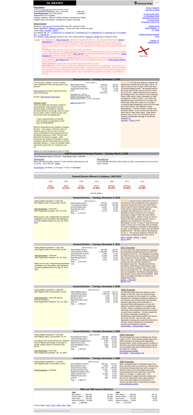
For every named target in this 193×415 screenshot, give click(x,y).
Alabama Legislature (57, 28)
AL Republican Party (151, 16)
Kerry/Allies (124, 353)
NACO (55, 30)
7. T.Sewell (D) (43, 35)
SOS (123, 237)
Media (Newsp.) (151, 28)
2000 (69, 405)
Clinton (136, 237)
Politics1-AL (154, 40)
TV (153, 30)
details (57, 164)
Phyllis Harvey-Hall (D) (117, 60)
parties (129, 237)
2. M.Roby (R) (68, 33)
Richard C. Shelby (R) (94, 37)
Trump (144, 237)
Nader (147, 326)
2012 (53, 405)
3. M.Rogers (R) (81, 33)
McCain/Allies (138, 326)
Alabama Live (154, 26)
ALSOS (124, 120)
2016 (48, 405)
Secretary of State (152, 10)
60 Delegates (39, 168)
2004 (64, 405)
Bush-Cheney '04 (137, 353)
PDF (36, 222)
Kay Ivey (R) (47, 26)
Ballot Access (75, 103)
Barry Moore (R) (62, 60)
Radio (157, 30)
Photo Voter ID (39, 91)
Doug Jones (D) (50, 37)
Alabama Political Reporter (149, 34)
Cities (41, 30)
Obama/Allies (126, 326)
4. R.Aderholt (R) (95, 33)
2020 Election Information (50, 97)
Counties (48, 30)
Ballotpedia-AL (153, 42)
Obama (123, 280)
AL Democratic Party (151, 14)
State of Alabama (152, 8)
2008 (58, 405)
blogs (157, 36)
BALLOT (133, 120)
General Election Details (129, 351)
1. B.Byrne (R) (56, 33)
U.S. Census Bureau (45, 9)
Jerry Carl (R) (78, 54)
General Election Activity (129, 384)
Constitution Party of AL (150, 22)
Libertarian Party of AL (150, 18)
